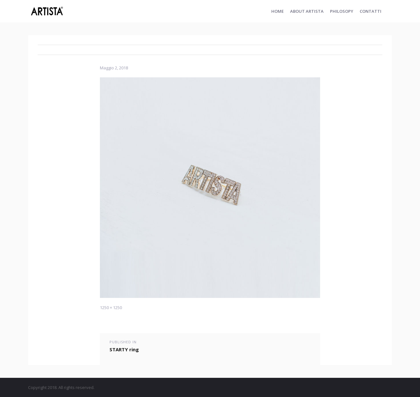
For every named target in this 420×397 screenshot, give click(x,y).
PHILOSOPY (341, 11)
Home (277, 11)
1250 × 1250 (111, 307)
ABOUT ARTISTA (307, 11)
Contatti (370, 11)
